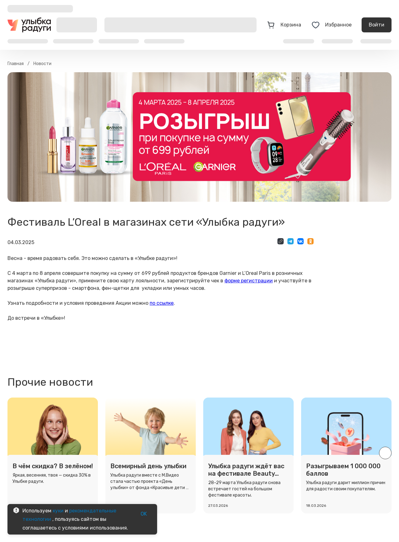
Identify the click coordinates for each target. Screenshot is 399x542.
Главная (15, 63)
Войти (377, 24)
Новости (42, 63)
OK (143, 514)
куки (58, 511)
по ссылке (162, 303)
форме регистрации (248, 281)
